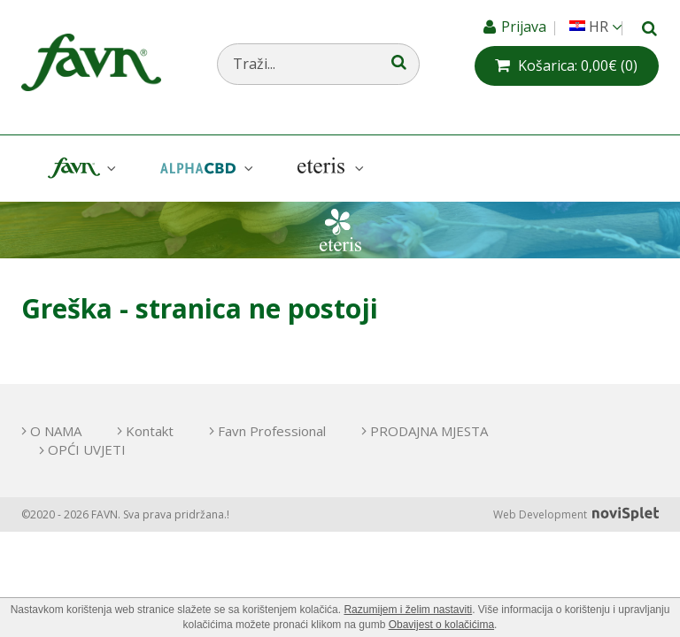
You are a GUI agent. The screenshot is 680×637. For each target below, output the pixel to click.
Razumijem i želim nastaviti (408, 609)
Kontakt (150, 431)
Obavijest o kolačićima (441, 624)
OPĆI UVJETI (87, 449)
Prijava (525, 26)
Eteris (328, 168)
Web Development (576, 514)
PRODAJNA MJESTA (429, 431)
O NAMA (55, 431)
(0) (578, 65)
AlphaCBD (204, 168)
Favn (80, 168)
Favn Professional (272, 431)
